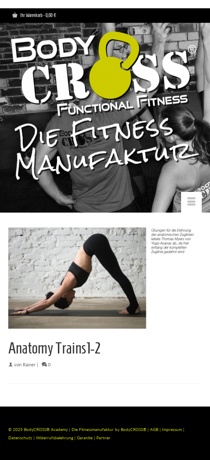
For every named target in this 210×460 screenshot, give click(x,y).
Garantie (85, 437)
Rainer (29, 364)
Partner (103, 437)
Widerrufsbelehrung (55, 437)
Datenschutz (20, 437)
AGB (154, 429)
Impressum (172, 429)
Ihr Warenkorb (34, 15)
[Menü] (191, 202)
